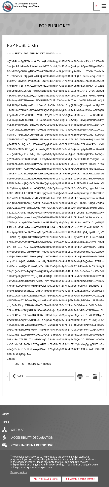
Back (16, 349)
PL (95, 5)
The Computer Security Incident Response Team (20, 4)
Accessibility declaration (32, 411)
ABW (5, 388)
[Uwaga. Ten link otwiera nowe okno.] (80, 350)
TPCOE (7, 396)
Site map (18, 403)
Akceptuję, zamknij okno (46, 479)
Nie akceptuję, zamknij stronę (80, 479)
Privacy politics (18, 472)
